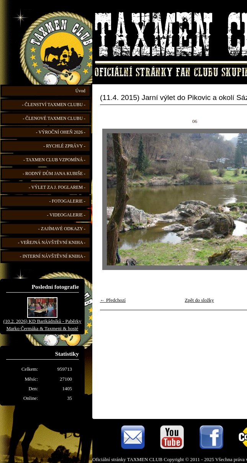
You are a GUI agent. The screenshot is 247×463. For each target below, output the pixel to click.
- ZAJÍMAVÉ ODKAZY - (61, 228)
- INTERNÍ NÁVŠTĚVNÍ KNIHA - (52, 256)
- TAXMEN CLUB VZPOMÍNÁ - (54, 159)
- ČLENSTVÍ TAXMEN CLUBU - (53, 104)
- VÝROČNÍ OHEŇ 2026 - (60, 132)
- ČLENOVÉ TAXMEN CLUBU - (54, 118)
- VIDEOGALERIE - (66, 215)
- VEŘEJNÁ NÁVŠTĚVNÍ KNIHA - (51, 242)
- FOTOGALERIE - (67, 201)
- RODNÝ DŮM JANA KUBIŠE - (54, 173)
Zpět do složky (199, 300)
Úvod (80, 90)
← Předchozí (113, 300)
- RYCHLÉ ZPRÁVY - (64, 146)
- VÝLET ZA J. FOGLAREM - (57, 187)
